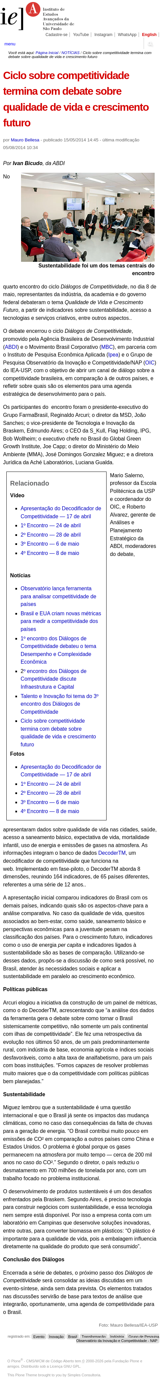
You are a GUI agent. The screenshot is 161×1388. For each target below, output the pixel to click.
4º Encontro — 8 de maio (50, 553)
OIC (150, 363)
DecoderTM (112, 853)
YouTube (81, 34)
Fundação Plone (126, 1361)
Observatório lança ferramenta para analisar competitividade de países (58, 596)
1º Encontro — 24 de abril (51, 525)
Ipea (113, 355)
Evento (38, 1336)
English (149, 34)
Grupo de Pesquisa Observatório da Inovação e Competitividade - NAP (117, 1338)
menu (9, 43)
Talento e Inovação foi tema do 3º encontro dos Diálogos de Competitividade (60, 704)
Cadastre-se (56, 34)
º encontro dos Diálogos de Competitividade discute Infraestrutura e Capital (54, 679)
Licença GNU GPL (65, 1366)
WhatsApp (127, 34)
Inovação (56, 1336)
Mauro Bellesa (25, 139)
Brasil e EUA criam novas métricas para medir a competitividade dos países (61, 621)
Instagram (104, 34)
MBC (107, 347)
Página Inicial (46, 53)
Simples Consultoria (83, 1375)
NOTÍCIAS (70, 53)
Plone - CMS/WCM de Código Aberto (42, 1361)
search (150, 43)
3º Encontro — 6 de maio (50, 544)
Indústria (117, 1336)
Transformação (94, 1336)
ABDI (11, 347)
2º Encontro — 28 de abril (51, 535)
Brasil (72, 1336)
